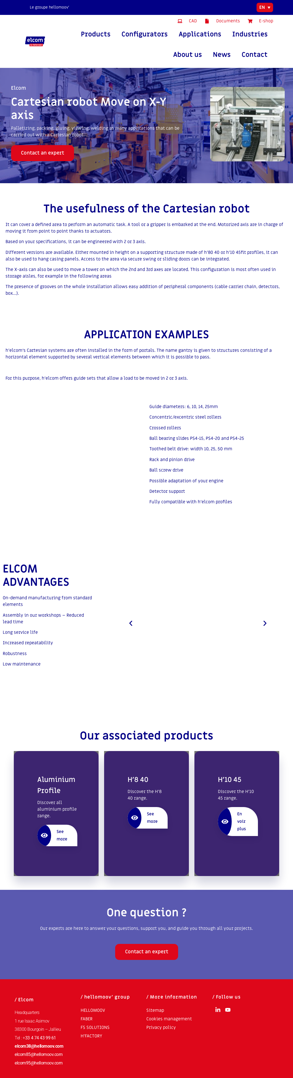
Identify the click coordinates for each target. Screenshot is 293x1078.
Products (95, 34)
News (222, 54)
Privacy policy (161, 1027)
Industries (250, 34)
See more (52, 835)
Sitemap (155, 1010)
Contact (255, 54)
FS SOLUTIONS (95, 1027)
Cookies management (169, 1019)
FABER (87, 1019)
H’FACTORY (91, 1036)
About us (187, 54)
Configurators (145, 34)
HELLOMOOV (93, 1010)
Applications (200, 34)
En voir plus (232, 821)
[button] (130, 623)
